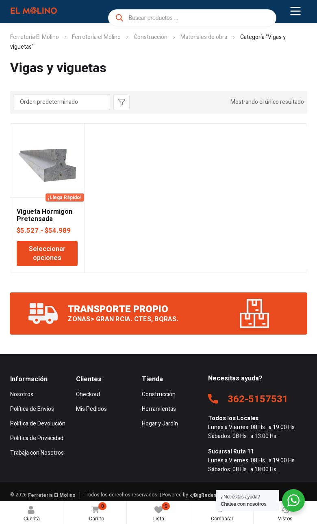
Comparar (222, 512)
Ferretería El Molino (34, 37)
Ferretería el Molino (96, 37)
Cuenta (32, 514)
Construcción (150, 37)
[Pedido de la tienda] (61, 102)
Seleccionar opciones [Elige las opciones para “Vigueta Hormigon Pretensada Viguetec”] (47, 253)
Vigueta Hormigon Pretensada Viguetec (44, 219)
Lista (161, 512)
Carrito (96, 512)
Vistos (285, 514)
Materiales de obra (203, 37)
